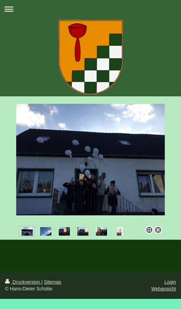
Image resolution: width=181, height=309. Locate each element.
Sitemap (52, 282)
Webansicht (163, 288)
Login (170, 282)
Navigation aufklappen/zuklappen (90, 9)
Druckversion (23, 282)
